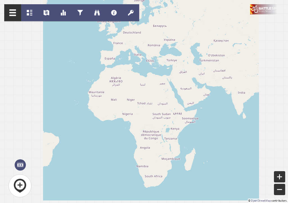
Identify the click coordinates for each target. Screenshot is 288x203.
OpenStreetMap (261, 200)
